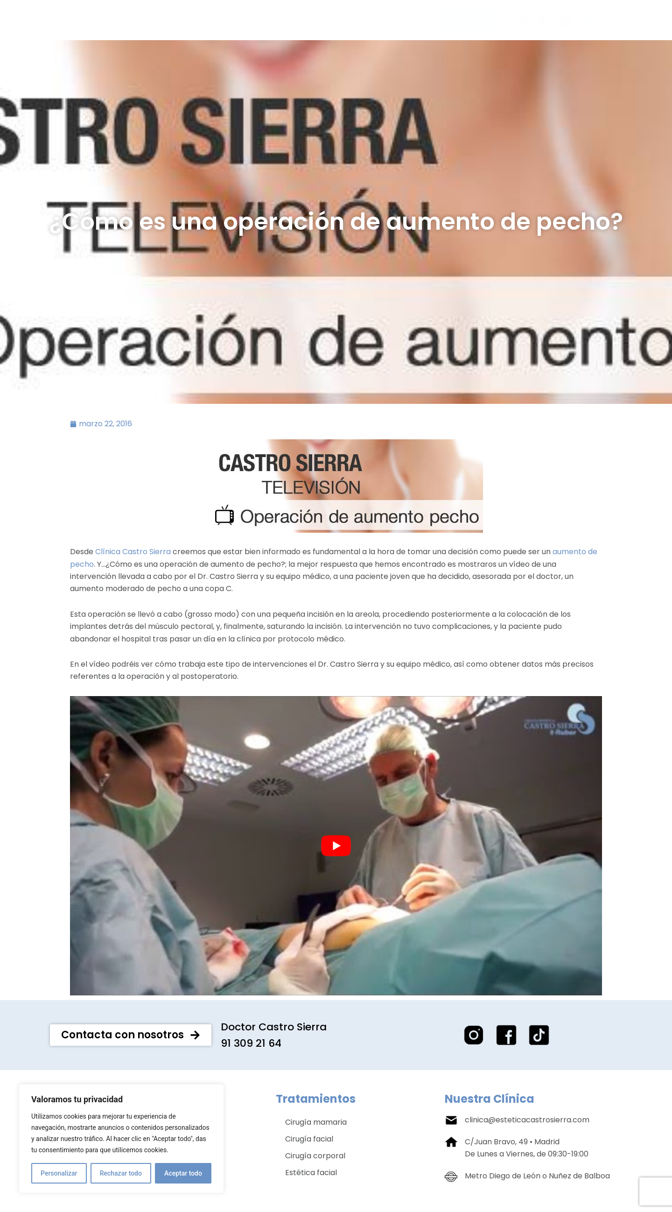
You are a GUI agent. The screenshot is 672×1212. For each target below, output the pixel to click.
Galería (293, 21)
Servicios (359, 21)
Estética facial (311, 1174)
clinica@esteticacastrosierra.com (527, 1121)
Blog (412, 20)
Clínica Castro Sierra (133, 553)
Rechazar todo (121, 1173)
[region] (121, 1138)
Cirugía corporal (315, 1157)
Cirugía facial (309, 1140)
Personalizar (59, 1173)
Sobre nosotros (214, 21)
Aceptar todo (183, 1173)
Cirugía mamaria (316, 1123)
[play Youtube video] (336, 847)
